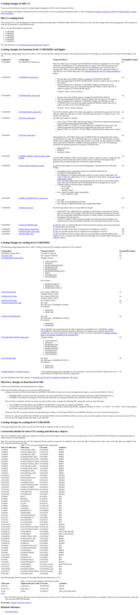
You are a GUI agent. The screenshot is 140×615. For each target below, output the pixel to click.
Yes (123, 230)
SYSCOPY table (7, 256)
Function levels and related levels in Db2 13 (34, 45)
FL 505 (55, 166)
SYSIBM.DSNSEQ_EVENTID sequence (15, 372)
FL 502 (55, 230)
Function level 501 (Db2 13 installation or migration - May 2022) (55, 378)
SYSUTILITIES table (8, 359)
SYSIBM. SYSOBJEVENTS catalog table (33, 199)
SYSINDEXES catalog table (28, 77)
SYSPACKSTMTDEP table (28, 225)
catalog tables (11, 612)
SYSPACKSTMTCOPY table (11, 303)
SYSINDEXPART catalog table (29, 96)
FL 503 (55, 234)
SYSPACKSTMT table (9, 301)
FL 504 (55, 225)
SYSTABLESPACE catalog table (30, 112)
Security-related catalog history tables (31, 166)
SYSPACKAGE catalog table (29, 230)
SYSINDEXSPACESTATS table (12, 259)
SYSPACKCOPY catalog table (29, 232)
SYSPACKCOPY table (9, 297)
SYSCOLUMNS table (26, 234)
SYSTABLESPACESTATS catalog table (15, 338)
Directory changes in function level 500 (101, 12)
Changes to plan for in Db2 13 (21, 603)
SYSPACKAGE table (26, 208)
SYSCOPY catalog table (27, 119)
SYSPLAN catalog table (27, 136)
